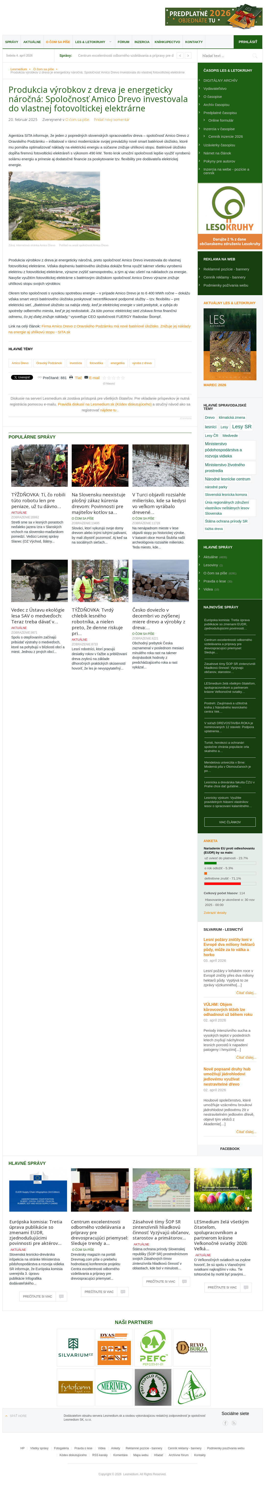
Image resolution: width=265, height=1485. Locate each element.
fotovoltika (96, 363)
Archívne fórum (178, 1455)
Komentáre (120, 1455)
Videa (101, 1448)
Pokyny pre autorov (219, 161)
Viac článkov (230, 822)
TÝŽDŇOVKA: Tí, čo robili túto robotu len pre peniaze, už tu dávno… (38, 500)
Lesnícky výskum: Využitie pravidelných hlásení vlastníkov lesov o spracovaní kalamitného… (228, 802)
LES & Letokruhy (90, 42)
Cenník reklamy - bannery (225, 277)
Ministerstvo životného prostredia (225, 468)
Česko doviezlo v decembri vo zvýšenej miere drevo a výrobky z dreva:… (158, 619)
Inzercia (142, 42)
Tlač (78, 378)
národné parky (216, 487)
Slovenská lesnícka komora (226, 495)
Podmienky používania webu (226, 1448)
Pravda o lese (83, 1448)
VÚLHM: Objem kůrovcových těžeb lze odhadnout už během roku (228, 1009)
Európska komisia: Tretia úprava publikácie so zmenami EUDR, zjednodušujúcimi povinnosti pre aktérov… (35, 1232)
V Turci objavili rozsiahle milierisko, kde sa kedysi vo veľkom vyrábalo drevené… (159, 503)
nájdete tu (108, 410)
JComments (186, 418)
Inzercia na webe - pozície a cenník (226, 171)
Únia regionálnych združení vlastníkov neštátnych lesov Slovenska (227, 507)
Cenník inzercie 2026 (225, 136)
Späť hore (18, 1416)
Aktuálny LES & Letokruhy (230, 303)
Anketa (211, 841)
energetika (118, 363)
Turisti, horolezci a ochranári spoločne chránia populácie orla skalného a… (226, 747)
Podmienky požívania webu (226, 285)
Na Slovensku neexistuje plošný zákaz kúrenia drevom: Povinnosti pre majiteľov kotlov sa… (99, 503)
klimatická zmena (232, 417)
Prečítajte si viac (37, 1296)
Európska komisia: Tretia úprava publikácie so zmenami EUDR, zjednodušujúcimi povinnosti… (227, 624)
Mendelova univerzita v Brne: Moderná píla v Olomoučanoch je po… (227, 767)
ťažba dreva (214, 529)
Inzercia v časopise (219, 129)
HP (23, 1448)
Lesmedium (45, 17)
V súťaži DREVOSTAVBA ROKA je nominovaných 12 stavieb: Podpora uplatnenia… (229, 727)
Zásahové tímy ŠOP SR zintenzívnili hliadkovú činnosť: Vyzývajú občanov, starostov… (229, 668)
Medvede (230, 435)
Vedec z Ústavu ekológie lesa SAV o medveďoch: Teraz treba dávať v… (38, 616)
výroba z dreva (142, 363)
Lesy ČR (212, 436)
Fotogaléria (61, 1448)
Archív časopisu (217, 105)
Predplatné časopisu (220, 113)
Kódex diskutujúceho (73, 1455)
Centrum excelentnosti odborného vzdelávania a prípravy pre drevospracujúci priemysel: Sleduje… (228, 646)
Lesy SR (242, 426)
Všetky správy (39, 1448)
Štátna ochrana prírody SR (226, 521)
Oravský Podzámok (49, 363)
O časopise (213, 96)
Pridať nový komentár (112, 119)
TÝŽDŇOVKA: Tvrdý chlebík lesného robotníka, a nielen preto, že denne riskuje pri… (97, 622)
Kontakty (194, 42)
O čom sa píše (58, 42)
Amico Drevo (20, 363)
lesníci (211, 427)
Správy (11, 42)
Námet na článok (217, 153)
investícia (76, 363)
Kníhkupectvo (167, 42)
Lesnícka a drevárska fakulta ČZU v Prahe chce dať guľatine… (229, 784)
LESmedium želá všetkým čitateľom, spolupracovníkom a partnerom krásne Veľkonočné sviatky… (230, 688)
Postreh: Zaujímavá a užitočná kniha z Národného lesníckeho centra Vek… (225, 707)
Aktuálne (32, 42)
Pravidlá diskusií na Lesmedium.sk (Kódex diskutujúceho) (105, 404)
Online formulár (221, 120)
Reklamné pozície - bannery (226, 269)
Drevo (210, 417)
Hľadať (158, 1455)
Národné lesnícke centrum (227, 479)
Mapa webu (141, 1455)
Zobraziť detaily (215, 913)
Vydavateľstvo (215, 88)
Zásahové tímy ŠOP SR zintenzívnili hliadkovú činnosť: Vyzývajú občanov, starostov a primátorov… (161, 1230)
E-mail (94, 378)
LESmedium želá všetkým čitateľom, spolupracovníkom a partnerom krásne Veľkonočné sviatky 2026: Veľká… (221, 1235)
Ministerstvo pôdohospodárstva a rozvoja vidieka (223, 449)
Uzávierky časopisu (219, 145)
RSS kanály (100, 1455)
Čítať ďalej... (246, 993)
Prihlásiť (247, 42)
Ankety (115, 1448)
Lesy (224, 427)
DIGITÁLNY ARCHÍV (221, 80)
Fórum (123, 42)
